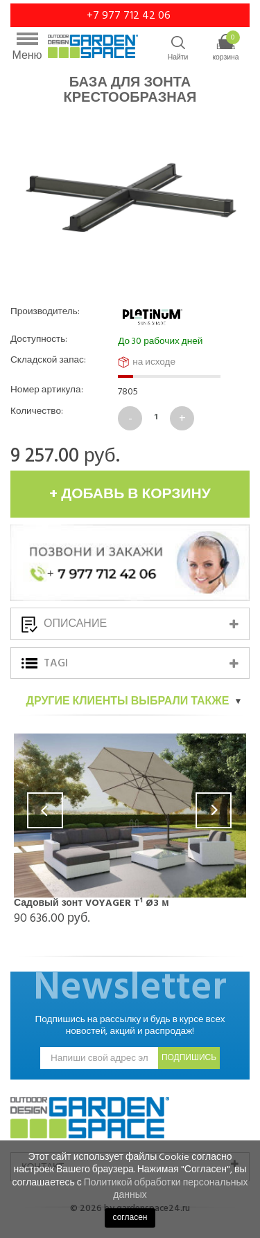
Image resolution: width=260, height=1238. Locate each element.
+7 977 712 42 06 (130, 15)
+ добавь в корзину (130, 494)
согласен (130, 1217)
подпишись (189, 1057)
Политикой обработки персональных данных (166, 1188)
